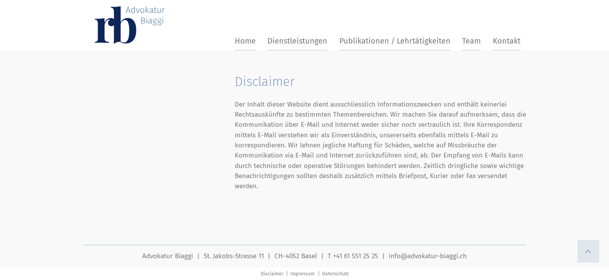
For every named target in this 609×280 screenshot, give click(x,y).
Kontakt (506, 41)
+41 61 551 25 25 (355, 256)
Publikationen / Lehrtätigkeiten (394, 41)
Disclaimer (273, 273)
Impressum (302, 273)
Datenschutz (335, 273)
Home (245, 41)
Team (471, 41)
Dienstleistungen (297, 41)
